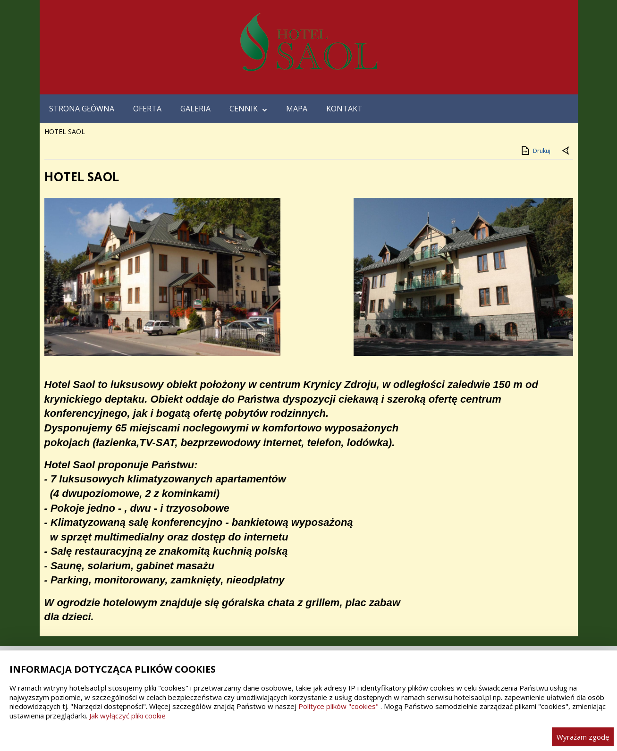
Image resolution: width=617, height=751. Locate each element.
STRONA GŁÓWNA (81, 108)
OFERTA (147, 108)
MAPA (296, 108)
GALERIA (195, 108)
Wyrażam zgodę (583, 737)
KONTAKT (344, 108)
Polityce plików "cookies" (338, 706)
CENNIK (248, 108)
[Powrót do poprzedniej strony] (566, 151)
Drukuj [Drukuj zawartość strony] (535, 150)
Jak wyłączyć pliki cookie (127, 715)
